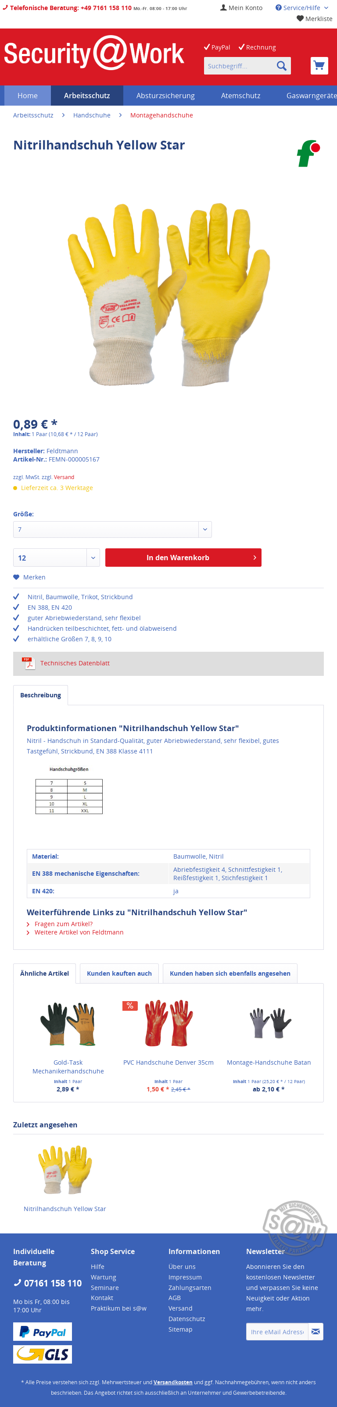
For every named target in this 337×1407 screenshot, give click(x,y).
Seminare (105, 1287)
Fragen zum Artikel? (60, 924)
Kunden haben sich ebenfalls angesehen (230, 973)
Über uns (182, 1266)
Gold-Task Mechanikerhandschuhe (68, 1066)
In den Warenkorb (201, 556)
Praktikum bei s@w (119, 1308)
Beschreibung (40, 695)
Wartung (103, 1277)
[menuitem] (241, 7)
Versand (64, 477)
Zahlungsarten (190, 1287)
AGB (174, 1297)
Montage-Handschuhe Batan (269, 1062)
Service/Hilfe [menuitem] (299, 8)
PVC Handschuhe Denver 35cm (168, 1062)
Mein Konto (241, 8)
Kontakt (102, 1297)
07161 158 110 (47, 1283)
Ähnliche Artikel (44, 973)
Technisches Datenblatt (66, 663)
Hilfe (97, 1266)
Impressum (185, 1277)
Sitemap (180, 1329)
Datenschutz (186, 1319)
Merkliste (315, 18)
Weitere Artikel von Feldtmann (75, 932)
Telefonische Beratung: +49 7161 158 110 (67, 8)
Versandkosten (173, 1382)
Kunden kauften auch (119, 973)
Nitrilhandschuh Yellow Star (65, 1208)
